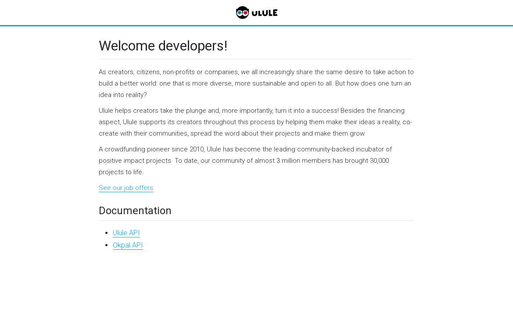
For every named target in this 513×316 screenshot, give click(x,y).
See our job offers (126, 188)
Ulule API (126, 233)
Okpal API (128, 245)
